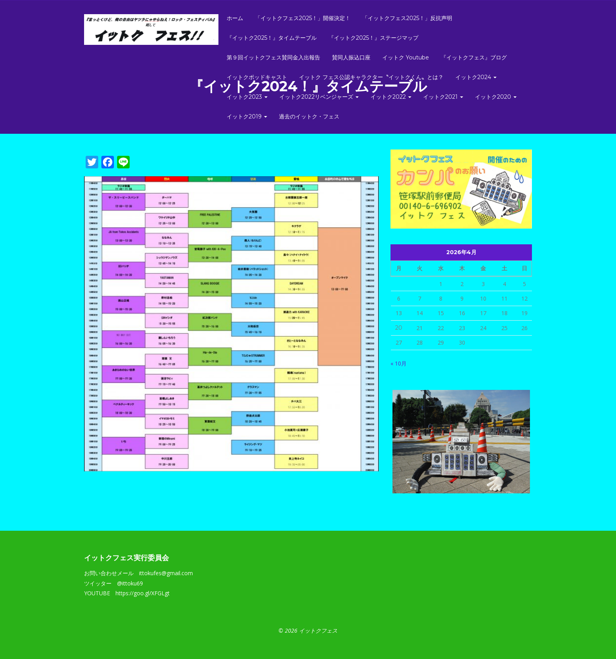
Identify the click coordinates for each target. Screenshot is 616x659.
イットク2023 (247, 96)
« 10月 (398, 363)
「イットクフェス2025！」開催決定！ (302, 18)
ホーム (235, 18)
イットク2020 (496, 96)
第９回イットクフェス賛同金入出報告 (273, 57)
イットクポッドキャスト (257, 77)
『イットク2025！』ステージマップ (373, 37)
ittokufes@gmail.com (166, 573)
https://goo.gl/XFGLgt (143, 593)
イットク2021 (443, 96)
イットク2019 (247, 116)
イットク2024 (476, 77)
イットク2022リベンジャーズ (319, 96)
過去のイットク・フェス (309, 116)
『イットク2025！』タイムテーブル (272, 37)
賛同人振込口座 (351, 57)
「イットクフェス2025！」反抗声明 (407, 18)
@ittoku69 (130, 583)
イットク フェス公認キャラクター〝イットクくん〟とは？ (371, 77)
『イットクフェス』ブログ (474, 57)
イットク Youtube (405, 57)
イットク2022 (390, 96)
